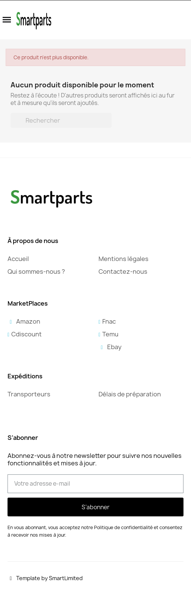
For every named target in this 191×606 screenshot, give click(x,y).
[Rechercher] (61, 120)
